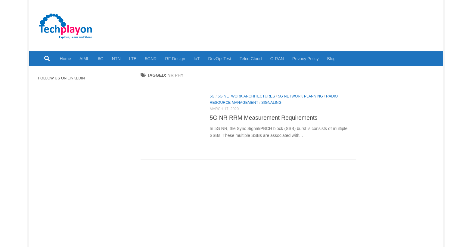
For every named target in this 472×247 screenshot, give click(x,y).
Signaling (271, 102)
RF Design (175, 58)
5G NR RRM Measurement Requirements (264, 117)
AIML (84, 58)
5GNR (151, 58)
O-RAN (277, 58)
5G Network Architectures (246, 96)
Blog (331, 58)
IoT (197, 58)
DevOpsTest (219, 58)
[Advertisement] (321, 21)
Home (65, 58)
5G (212, 96)
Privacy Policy (305, 58)
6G (101, 58)
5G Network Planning (300, 96)
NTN (116, 58)
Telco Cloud (251, 58)
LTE (133, 58)
